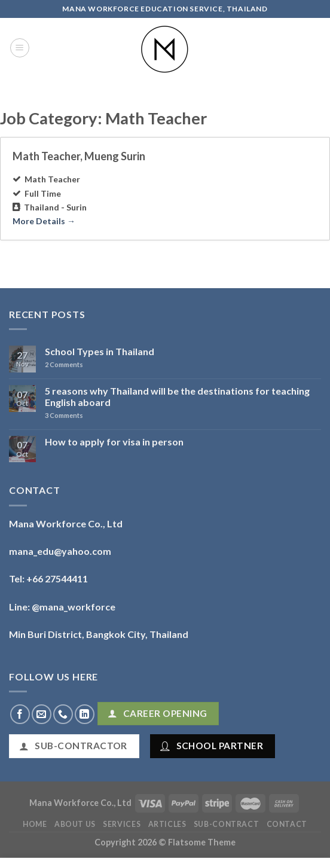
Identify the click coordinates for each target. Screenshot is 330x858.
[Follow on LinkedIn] (84, 714)
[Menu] (19, 47)
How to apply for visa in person (114, 441)
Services (121, 824)
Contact (287, 824)
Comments (64, 364)
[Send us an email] (41, 714)
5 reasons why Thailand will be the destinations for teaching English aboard (177, 396)
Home (35, 824)
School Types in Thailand (99, 351)
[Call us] (63, 714)
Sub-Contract (226, 824)
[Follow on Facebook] (20, 714)
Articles (167, 824)
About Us (75, 824)
